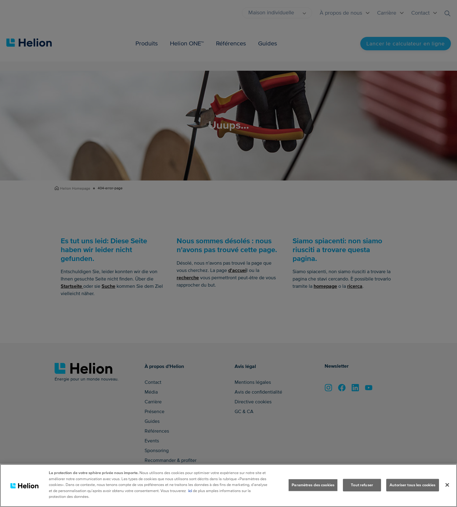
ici (190, 490)
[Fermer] (447, 484)
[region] (228, 485)
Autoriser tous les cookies (412, 484)
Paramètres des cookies (313, 484)
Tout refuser (362, 484)
